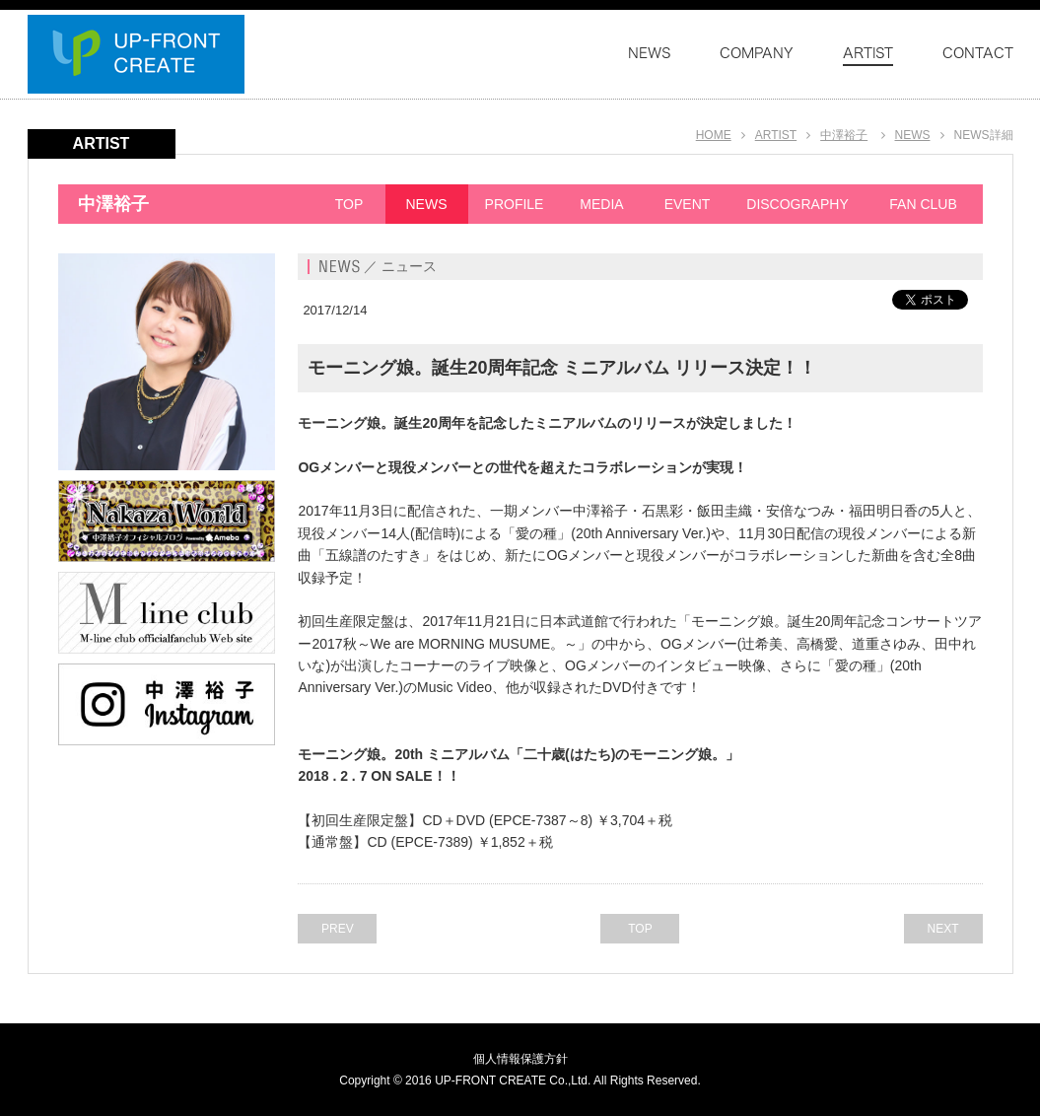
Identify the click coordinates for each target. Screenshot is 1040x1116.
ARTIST (776, 135)
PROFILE (514, 204)
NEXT (942, 929)
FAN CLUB (922, 204)
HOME (713, 135)
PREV (337, 929)
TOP (349, 204)
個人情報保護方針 (520, 1059)
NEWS (913, 135)
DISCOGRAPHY (797, 204)
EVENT (687, 204)
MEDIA (601, 204)
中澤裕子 (843, 135)
